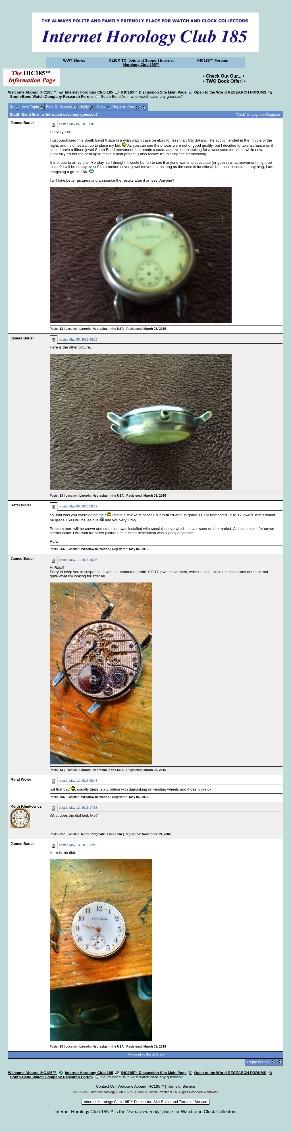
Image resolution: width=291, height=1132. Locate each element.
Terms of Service (181, 1086)
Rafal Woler (21, 505)
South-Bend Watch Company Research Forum (51, 96)
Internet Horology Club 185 (89, 92)
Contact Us (105, 1086)
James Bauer (22, 123)
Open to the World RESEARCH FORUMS (230, 92)
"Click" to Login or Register (257, 114)
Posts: (56, 328)
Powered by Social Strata (146, 1054)
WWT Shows (74, 60)
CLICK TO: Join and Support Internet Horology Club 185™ (141, 62)
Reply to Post (258, 1062)
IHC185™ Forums (212, 60)
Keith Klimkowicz (26, 806)
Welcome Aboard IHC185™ (32, 92)
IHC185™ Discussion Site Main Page (153, 92)
